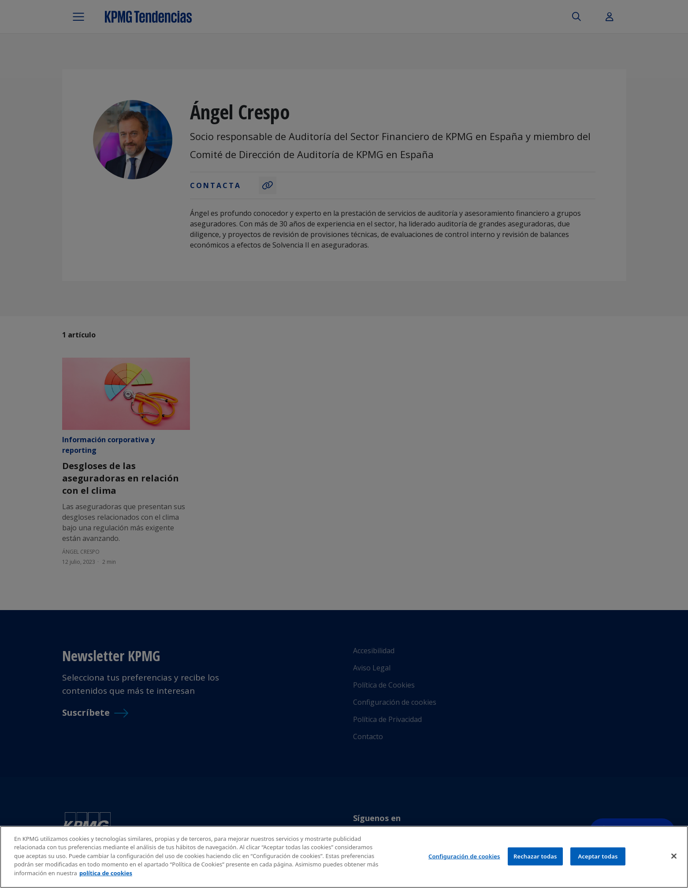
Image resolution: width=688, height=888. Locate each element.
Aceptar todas (597, 860)
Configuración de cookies (464, 860)
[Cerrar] (674, 859)
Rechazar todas (535, 860)
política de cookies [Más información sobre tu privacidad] (105, 877)
